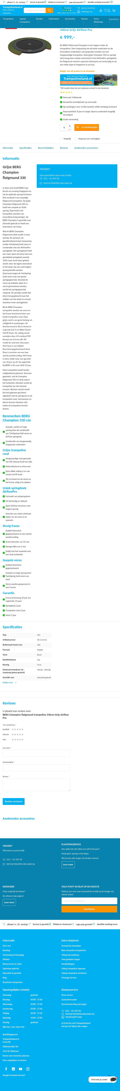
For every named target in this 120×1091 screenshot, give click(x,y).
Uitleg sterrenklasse (70, 955)
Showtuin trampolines (13, 982)
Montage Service (69, 977)
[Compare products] (100, 10)
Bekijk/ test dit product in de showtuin (77, 71)
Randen (39, 19)
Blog (5, 977)
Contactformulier (69, 999)
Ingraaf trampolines (25, 21)
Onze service (67, 995)
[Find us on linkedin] (13, 1069)
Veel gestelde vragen (71, 959)
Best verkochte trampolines (74, 950)
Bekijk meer (8, 682)
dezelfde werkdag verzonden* (99, 2)
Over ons (7, 945)
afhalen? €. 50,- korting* (16, 2)
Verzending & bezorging (13, 955)
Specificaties (25, 147)
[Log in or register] (109, 10)
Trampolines (8, 19)
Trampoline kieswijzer (71, 945)
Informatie (8, 147)
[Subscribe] (89, 909)
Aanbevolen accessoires (86, 147)
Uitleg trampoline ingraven (73, 968)
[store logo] (12, 7)
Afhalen (6, 959)
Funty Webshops (98, 21)
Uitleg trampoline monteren (74, 973)
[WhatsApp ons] (85, 11)
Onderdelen (54, 19)
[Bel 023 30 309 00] (86, 8)
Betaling (6, 950)
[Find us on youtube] (20, 1069)
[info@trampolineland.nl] (77, 183)
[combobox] (35, 10)
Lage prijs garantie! (76, 2)
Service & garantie (37, 2)
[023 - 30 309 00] (77, 178)
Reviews (64, 147)
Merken (84, 19)
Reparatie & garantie (12, 973)
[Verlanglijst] (105, 10)
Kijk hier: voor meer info (13, 1027)
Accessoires (70, 19)
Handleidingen (68, 964)
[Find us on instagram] (27, 1069)
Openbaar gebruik (11, 968)
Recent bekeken (46, 147)
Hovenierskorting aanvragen (74, 1004)
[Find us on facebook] (6, 1069)
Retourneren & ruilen (12, 964)
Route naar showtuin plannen (16, 1055)
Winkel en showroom (56, 2)
